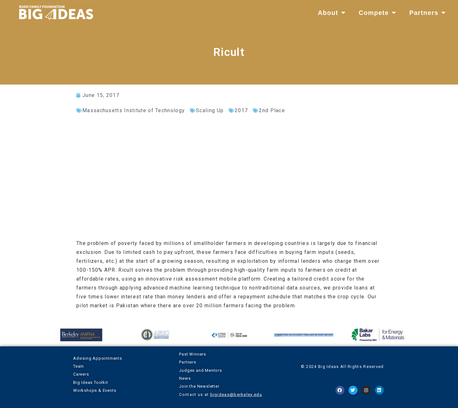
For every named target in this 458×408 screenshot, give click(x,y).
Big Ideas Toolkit (90, 382)
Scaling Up (210, 110)
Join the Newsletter (199, 386)
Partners (427, 12)
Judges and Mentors (200, 370)
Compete (378, 12)
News (185, 378)
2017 (241, 110)
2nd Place (272, 110)
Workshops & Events (94, 390)
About (332, 12)
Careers (81, 374)
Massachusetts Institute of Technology (133, 110)
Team (78, 366)
